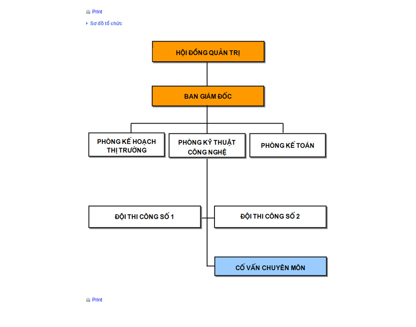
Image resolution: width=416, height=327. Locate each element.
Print (97, 12)
